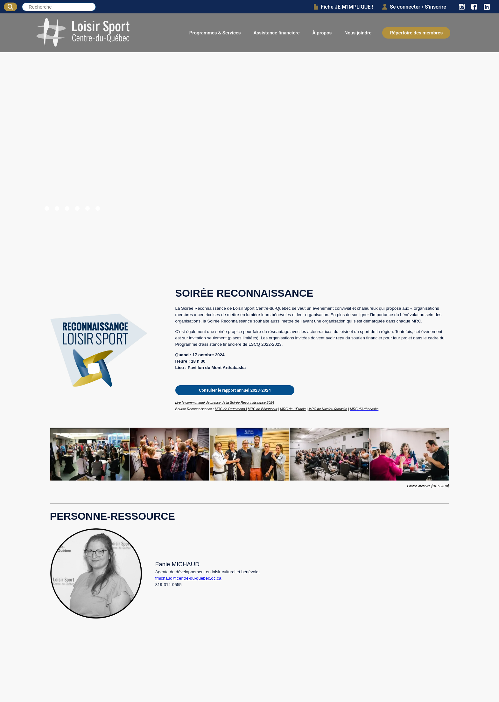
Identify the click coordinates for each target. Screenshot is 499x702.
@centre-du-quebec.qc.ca (196, 578)
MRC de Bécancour (262, 409)
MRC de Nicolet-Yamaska (327, 409)
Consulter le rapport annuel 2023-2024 (235, 390)
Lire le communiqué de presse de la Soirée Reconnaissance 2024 (224, 402)
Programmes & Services (215, 33)
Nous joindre (357, 33)
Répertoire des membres (416, 33)
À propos (322, 33)
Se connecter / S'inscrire (414, 7)
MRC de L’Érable (293, 409)
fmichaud (163, 578)
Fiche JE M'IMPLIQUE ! (343, 7)
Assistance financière (277, 33)
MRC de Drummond (230, 409)
